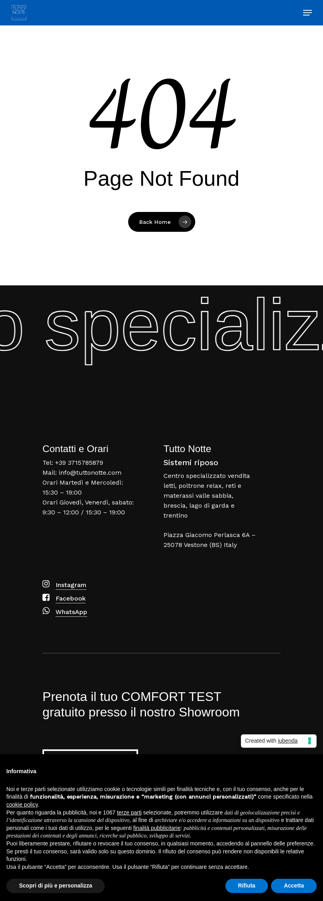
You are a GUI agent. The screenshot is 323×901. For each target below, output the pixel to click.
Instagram (71, 585)
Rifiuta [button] (247, 885)
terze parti (129, 812)
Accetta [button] (294, 885)
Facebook (71, 598)
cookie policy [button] (22, 804)
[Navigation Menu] (307, 13)
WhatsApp (71, 612)
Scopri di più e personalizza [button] (55, 885)
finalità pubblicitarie (157, 828)
